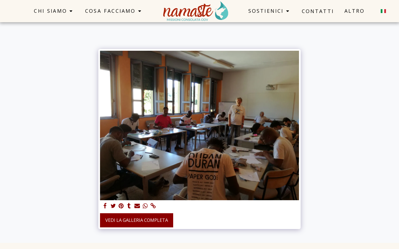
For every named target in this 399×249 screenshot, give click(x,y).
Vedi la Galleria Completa (136, 220)
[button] (54, 11)
